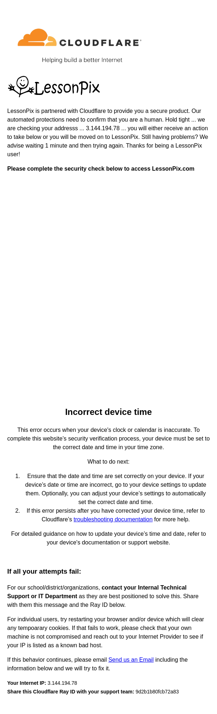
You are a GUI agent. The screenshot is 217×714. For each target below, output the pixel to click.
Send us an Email (130, 660)
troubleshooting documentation (113, 519)
